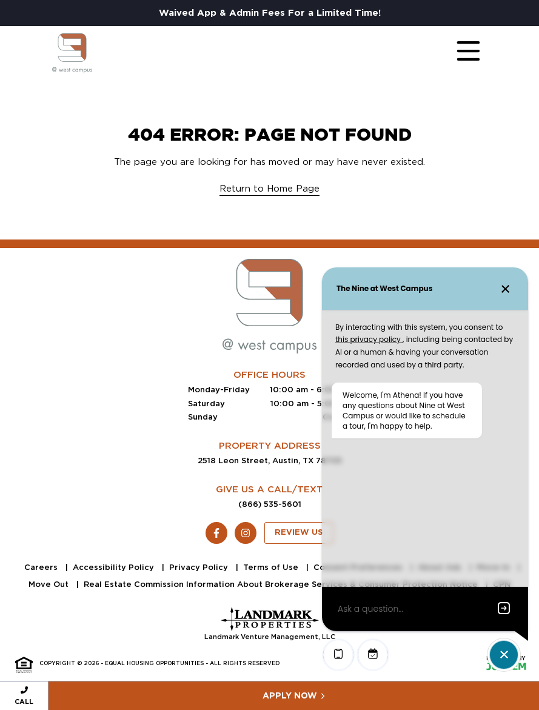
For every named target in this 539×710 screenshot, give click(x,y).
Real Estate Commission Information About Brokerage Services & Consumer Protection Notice (282, 584)
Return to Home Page (269, 188)
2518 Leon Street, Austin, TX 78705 (270, 460)
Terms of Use (272, 567)
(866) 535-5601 (269, 504)
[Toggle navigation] (456, 53)
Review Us (299, 533)
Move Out (49, 584)
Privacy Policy (199, 567)
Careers (42, 567)
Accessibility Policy (114, 567)
